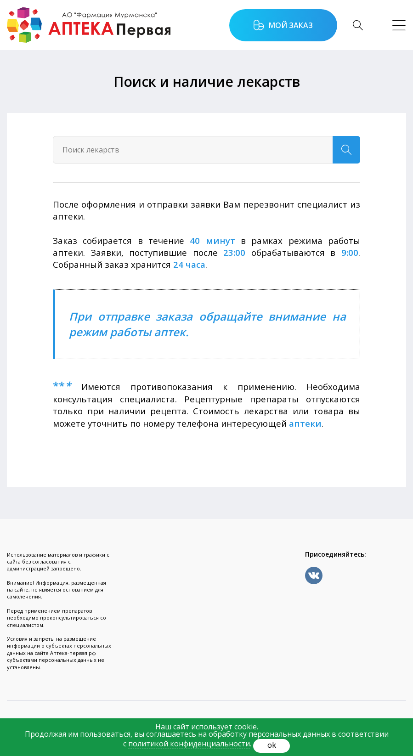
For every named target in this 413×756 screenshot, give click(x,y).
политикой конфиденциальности (189, 744)
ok (271, 744)
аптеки (305, 423)
